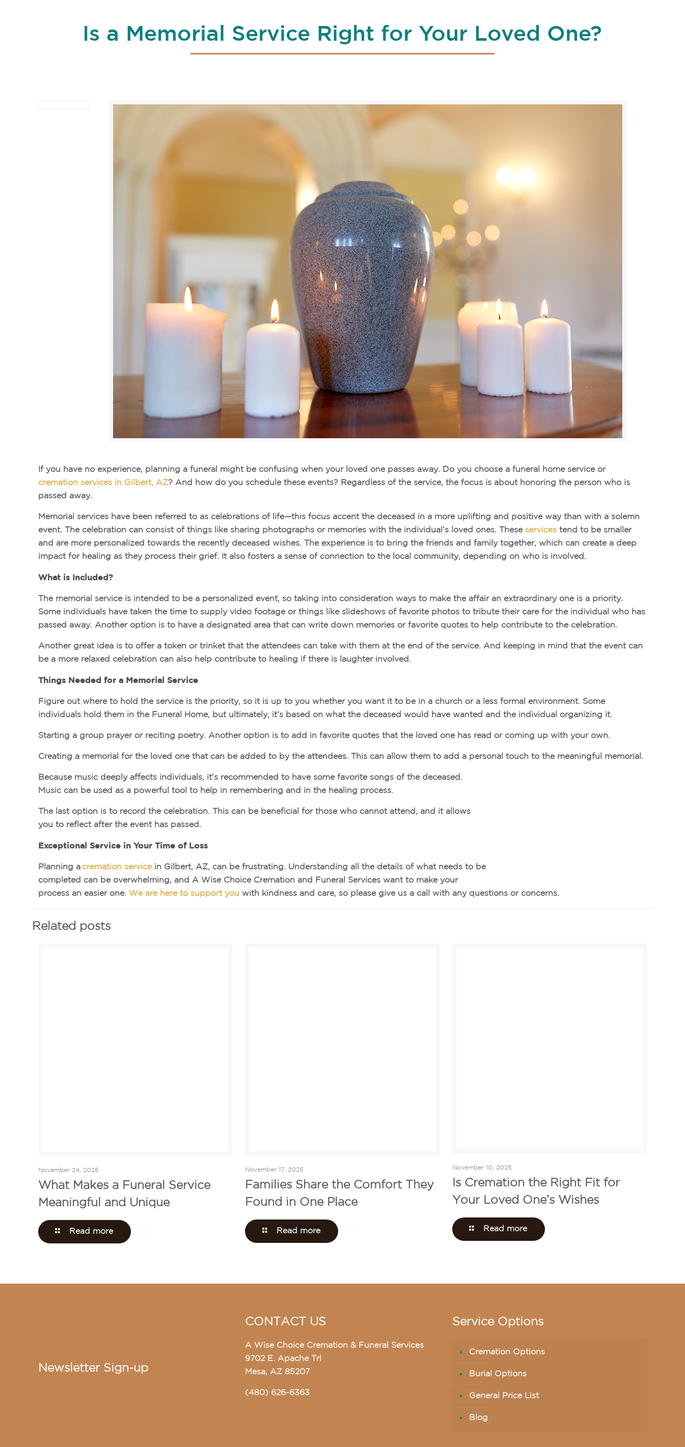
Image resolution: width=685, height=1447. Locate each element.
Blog (478, 1418)
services (541, 530)
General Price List (504, 1396)
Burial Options (498, 1374)
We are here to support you (184, 894)
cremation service (117, 867)
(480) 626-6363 (277, 1393)
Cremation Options (507, 1352)
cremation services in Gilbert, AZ (103, 483)
